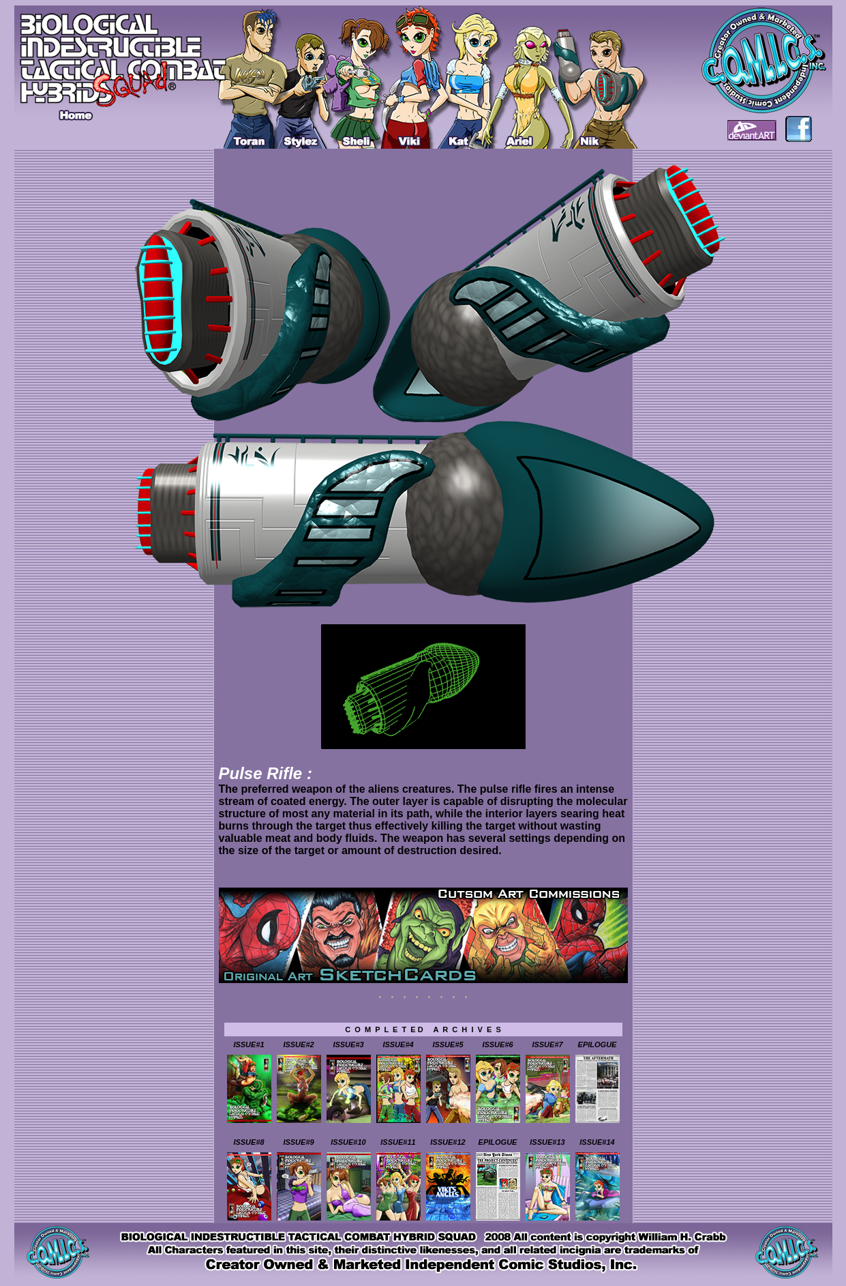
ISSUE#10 (348, 1142)
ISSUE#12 (447, 1142)
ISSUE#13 (547, 1142)
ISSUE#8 (248, 1142)
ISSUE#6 (497, 1044)
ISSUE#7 (547, 1044)
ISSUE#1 (248, 1044)
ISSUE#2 (298, 1044)
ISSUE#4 (397, 1044)
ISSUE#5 (447, 1044)
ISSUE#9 (298, 1142)
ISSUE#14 (596, 1142)
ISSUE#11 (397, 1142)
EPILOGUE (597, 1044)
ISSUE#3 (348, 1044)
